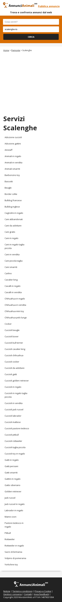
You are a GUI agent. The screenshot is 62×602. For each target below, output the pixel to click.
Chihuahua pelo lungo (16, 317)
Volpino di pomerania (15, 558)
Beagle (8, 187)
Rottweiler (10, 539)
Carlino (8, 273)
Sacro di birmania (13, 551)
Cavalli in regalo (13, 285)
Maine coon (10, 516)
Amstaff (8, 149)
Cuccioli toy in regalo (15, 453)
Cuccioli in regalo (13, 386)
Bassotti (9, 181)
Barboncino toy (12, 175)
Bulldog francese (13, 200)
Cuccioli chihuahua (14, 355)
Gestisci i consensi (12, 594)
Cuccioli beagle (12, 330)
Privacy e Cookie (43, 591)
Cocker (8, 323)
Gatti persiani (11, 466)
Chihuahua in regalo (15, 298)
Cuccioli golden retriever (17, 380)
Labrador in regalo (14, 510)
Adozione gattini (13, 143)
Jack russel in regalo (15, 504)
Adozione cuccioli (13, 137)
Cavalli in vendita (13, 292)
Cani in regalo (11, 238)
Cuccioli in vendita (13, 403)
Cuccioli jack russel (14, 409)
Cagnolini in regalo (14, 212)
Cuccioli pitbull (12, 434)
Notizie (6, 591)
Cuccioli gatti (11, 374)
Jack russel (10, 497)
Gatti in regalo (12, 459)
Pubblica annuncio (49, 6)
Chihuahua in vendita (15, 304)
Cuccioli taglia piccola (15, 447)
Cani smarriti (11, 267)
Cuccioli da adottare (14, 367)
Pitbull (8, 532)
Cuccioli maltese (13, 422)
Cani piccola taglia (13, 260)
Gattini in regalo (13, 478)
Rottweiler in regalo (14, 545)
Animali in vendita (13, 162)
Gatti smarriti (11, 472)
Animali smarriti (12, 168)
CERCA (31, 36)
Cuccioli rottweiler (13, 441)
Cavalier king (11, 279)
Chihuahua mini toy (14, 311)
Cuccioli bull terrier (14, 342)
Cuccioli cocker (12, 361)
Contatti (28, 594)
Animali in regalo (13, 156)
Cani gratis (10, 231)
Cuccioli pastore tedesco (17, 428)
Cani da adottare (13, 225)
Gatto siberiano (12, 485)
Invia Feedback (41, 594)
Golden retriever (13, 491)
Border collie (11, 194)
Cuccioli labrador (13, 415)
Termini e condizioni (22, 591)
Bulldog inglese (12, 206)
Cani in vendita (12, 254)
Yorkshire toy (11, 564)
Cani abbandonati (14, 219)
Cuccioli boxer (12, 336)
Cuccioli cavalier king (15, 349)
